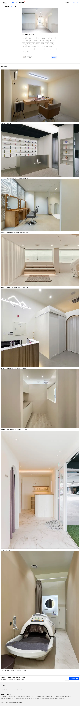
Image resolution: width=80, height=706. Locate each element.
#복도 (47, 38)
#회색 (52, 43)
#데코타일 (34, 46)
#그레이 (47, 43)
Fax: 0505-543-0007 (46, 696)
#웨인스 (37, 49)
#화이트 (28, 43)
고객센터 (3, 689)
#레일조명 (41, 40)
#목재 (46, 49)
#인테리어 (53, 38)
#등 (50, 40)
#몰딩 (33, 49)
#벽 (23, 40)
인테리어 (14, 2)
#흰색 (33, 43)
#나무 (42, 49)
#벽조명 (51, 49)
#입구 (24, 51)
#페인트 (24, 46)
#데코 (39, 46)
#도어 (28, 51)
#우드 (43, 46)
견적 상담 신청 (74, 678)
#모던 (24, 43)
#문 (55, 49)
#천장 (47, 40)
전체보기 (54, 57)
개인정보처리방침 (14, 689)
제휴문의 (67, 2)
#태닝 (34, 38)
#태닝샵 (29, 38)
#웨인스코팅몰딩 (26, 49)
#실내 (38, 38)
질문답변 (22, 2)
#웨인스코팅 (49, 46)
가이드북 (16, 6)
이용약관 (8, 689)
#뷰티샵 (24, 38)
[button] (77, 71)
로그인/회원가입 (74, 2)
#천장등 (36, 40)
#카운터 (43, 38)
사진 (12, 6)
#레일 (54, 40)
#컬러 (42, 43)
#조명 (31, 40)
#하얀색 (37, 43)
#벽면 (27, 40)
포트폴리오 (6, 6)
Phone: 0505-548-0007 (36, 696)
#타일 (29, 46)
